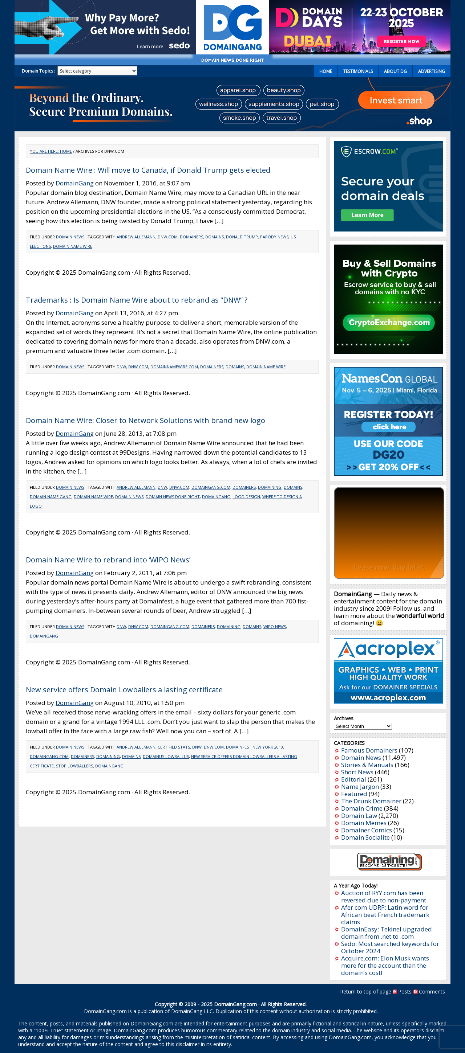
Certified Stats (174, 747)
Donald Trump (242, 236)
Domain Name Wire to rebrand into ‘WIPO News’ (108, 560)
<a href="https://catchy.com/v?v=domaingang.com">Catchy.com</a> (389, 533)
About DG (395, 71)
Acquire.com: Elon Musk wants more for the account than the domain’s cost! (385, 965)
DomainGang (75, 183)
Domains (214, 236)
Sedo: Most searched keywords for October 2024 (390, 947)
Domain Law (359, 815)
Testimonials (358, 71)
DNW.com (168, 236)
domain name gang (51, 496)
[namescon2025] (388, 473)
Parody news (274, 236)
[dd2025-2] (359, 52)
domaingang (216, 496)
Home (325, 71)
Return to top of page (365, 991)
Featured (354, 794)
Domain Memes (364, 823)
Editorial (353, 779)
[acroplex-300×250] (388, 701)
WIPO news (274, 626)
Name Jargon (360, 786)
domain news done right (173, 496)
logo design (246, 496)
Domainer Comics (366, 830)
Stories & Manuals (367, 765)
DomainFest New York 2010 (254, 747)
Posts (405, 991)
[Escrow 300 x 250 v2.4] (388, 229)
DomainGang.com (210, 487)
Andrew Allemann (136, 236)
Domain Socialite (365, 837)
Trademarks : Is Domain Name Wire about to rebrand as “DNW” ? (136, 300)
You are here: (45, 151)
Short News (357, 772)
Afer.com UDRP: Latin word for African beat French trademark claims (385, 914)
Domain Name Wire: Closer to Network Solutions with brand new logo (145, 420)
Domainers (191, 236)
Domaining (270, 487)
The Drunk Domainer (371, 801)
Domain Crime (362, 808)
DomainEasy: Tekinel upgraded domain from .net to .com (386, 933)
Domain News (70, 236)
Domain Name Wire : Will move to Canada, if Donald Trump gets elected (148, 170)
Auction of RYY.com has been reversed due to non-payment (383, 896)
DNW (121, 366)
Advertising (431, 71)
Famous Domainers (369, 750)
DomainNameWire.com (174, 366)
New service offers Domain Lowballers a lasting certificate (124, 690)
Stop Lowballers (74, 766)
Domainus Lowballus (166, 756)
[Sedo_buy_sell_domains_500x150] (105, 52)
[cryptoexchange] (388, 351)
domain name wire (72, 246)
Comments (432, 991)
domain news (129, 496)
